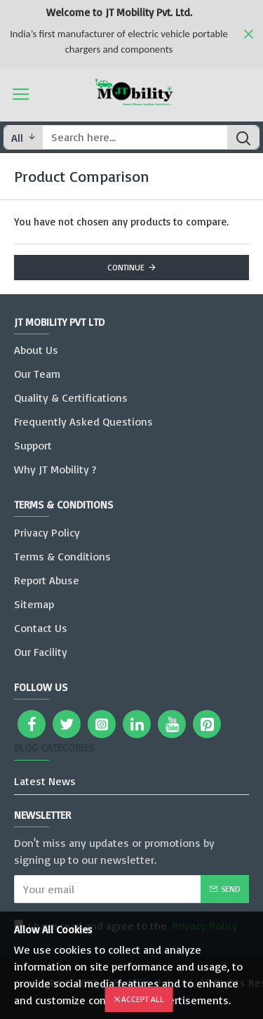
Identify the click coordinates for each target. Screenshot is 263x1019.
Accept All (142, 999)
